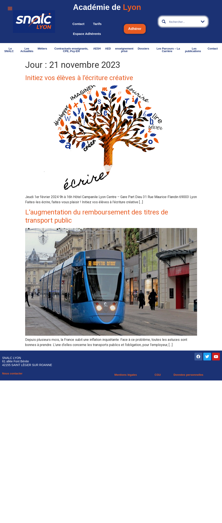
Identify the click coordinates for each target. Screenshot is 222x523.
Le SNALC (10, 50)
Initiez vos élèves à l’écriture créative (79, 78)
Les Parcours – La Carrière (168, 50)
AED (108, 48)
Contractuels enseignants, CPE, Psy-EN (71, 50)
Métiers (43, 48)
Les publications (194, 50)
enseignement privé (124, 50)
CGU (158, 374)
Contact (78, 24)
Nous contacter (12, 373)
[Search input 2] (183, 21)
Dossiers (145, 48)
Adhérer (134, 29)
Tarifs (97, 24)
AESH (97, 48)
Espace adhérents (87, 34)
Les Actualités (26, 50)
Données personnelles (188, 374)
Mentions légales (125, 374)
